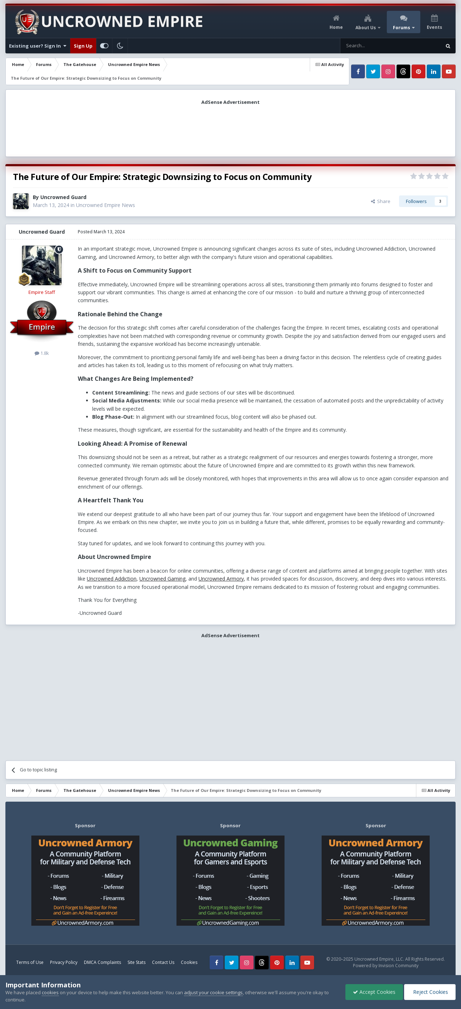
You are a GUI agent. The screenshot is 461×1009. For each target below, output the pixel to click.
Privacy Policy (63, 962)
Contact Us (163, 962)
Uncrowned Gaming (162, 578)
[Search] (373, 45)
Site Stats (136, 962)
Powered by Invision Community (386, 965)
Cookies (189, 962)
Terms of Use (30, 962)
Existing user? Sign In (37, 45)
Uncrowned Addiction (111, 578)
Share (380, 201)
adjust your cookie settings (213, 992)
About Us (366, 28)
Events (434, 27)
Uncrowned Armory (221, 578)
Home (336, 27)
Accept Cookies (374, 991)
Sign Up (83, 46)
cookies (50, 992)
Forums (402, 28)
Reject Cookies (430, 991)
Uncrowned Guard (63, 197)
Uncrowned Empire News (105, 205)
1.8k (42, 353)
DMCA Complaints (102, 962)
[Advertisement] (230, 128)
